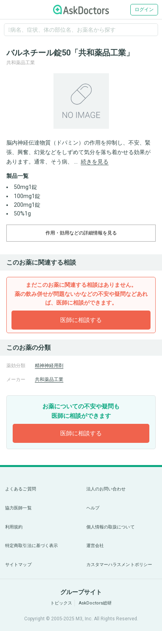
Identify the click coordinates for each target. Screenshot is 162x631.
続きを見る (95, 161)
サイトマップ (18, 564)
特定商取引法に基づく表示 (31, 545)
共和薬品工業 (49, 379)
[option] (81, 101)
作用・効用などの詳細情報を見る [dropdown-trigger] (81, 233)
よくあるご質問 (20, 489)
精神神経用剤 (49, 365)
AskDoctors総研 (95, 603)
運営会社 (95, 545)
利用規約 (14, 527)
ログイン (144, 9)
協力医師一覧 (18, 508)
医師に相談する (81, 320)
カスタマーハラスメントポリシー (119, 564)
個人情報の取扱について (110, 527)
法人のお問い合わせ (106, 489)
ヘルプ (92, 508)
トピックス (61, 603)
